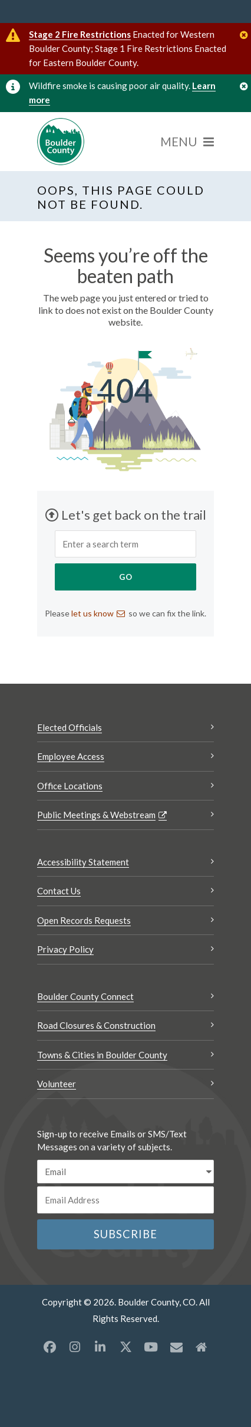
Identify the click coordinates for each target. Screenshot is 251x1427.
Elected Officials (69, 727)
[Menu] (187, 141)
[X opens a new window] (125, 1347)
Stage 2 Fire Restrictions (80, 34)
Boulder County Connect (85, 996)
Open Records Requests (84, 920)
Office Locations (70, 785)
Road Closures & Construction (96, 1025)
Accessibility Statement (83, 862)
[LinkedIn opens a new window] (100, 1347)
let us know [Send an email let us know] (92, 613)
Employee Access (70, 756)
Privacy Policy (65, 949)
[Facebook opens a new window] (49, 1347)
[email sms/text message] (125, 1172)
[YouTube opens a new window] (151, 1347)
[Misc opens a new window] (176, 1347)
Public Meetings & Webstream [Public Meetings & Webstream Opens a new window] (96, 814)
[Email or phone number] (125, 1199)
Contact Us (59, 890)
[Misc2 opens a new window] (201, 1347)
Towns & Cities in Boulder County (102, 1054)
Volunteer (56, 1083)
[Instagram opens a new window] (75, 1347)
